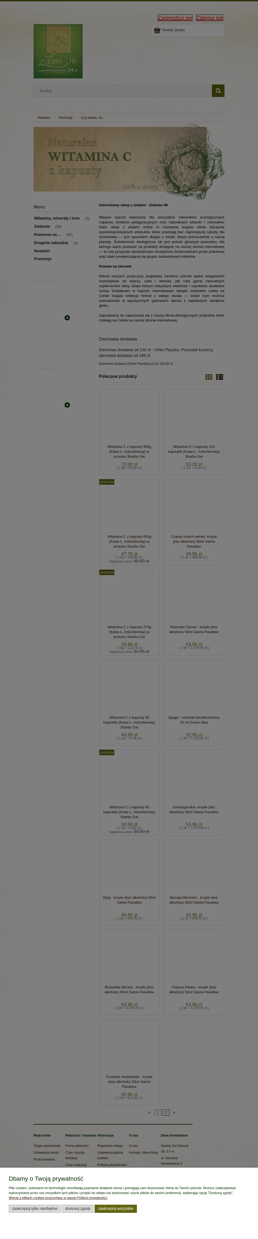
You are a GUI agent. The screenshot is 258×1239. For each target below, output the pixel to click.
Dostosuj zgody (77, 1209)
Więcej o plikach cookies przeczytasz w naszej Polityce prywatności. (58, 1198)
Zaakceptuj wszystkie (115, 1209)
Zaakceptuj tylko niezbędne (35, 1209)
